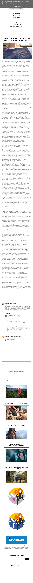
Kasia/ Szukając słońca (9, 336)
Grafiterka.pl (22, 576)
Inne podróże (16, 15)
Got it (19, 6)
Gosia (8, 315)
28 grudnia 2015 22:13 (17, 336)
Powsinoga (7, 303)
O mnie (16, 28)
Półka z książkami (16, 24)
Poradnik (16, 19)
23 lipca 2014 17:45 (12, 303)
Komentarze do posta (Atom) (19, 371)
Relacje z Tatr (16, 13)
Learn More (15, 6)
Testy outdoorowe (16, 20)
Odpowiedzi (8, 313)
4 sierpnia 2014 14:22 (15, 315)
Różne (16, 22)
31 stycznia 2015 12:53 (16, 321)
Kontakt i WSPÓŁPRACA (16, 26)
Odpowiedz (7, 332)
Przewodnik (16, 17)
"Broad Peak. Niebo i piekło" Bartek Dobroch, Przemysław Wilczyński (16, 39)
